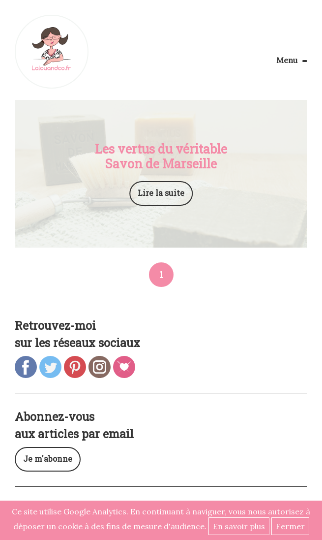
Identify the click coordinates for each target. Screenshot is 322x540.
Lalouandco (51, 52)
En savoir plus (239, 526)
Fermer (290, 526)
